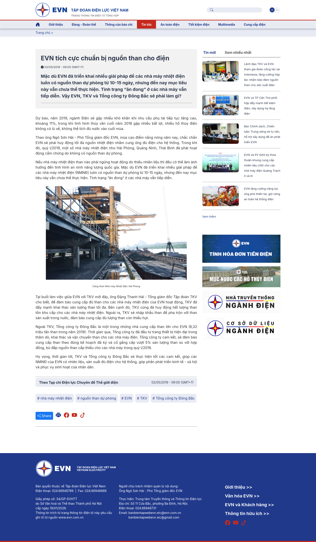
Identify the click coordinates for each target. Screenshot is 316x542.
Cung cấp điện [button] (255, 24)
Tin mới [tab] (209, 52)
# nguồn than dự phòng (96, 398)
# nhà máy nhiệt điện (54, 398)
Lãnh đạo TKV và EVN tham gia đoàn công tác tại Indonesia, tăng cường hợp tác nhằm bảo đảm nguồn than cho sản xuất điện (262, 74)
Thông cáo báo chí (119, 24)
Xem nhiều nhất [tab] (238, 52)
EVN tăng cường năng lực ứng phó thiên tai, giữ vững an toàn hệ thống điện (262, 194)
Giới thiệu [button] (56, 24)
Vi (272, 9)
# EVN (126, 398)
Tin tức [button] (146, 24)
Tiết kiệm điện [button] (198, 24)
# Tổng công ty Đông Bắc (174, 398)
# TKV (142, 398)
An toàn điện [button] (170, 24)
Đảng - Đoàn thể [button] (84, 24)
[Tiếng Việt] (82, 9)
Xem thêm (209, 216)
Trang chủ (43, 32)
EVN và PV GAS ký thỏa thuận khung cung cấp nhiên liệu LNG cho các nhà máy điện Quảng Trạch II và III (262, 165)
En (277, 9)
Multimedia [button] (226, 24)
